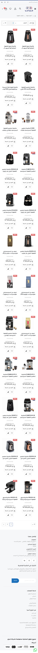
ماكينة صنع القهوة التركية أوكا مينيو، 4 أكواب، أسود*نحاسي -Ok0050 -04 (27, 47)
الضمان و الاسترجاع (30, 627)
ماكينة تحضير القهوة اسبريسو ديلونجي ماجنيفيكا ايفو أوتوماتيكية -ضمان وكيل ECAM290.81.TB (10, 335)
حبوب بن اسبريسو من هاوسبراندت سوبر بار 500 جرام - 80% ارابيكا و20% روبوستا (10, 252)
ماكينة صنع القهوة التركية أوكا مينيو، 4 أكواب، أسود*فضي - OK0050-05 (10, 47)
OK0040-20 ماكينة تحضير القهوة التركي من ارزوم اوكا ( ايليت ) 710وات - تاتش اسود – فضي (28, 211)
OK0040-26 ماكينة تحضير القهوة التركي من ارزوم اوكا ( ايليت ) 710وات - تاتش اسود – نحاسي (10, 170)
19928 (34, 546)
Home (35, 16)
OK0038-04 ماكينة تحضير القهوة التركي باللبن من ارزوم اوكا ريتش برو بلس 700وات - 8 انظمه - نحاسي (28, 458)
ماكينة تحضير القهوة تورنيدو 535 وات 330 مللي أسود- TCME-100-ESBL (28, 88)
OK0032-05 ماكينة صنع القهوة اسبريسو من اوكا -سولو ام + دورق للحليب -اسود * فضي (10, 499)
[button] (30, 64)
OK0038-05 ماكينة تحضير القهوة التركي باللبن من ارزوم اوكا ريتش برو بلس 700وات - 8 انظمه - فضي (10, 458)
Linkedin (24, 561)
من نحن (34, 613)
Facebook (34, 561)
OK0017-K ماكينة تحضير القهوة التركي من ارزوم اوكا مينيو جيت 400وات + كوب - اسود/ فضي (10, 417)
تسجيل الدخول (32, 594)
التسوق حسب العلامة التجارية (28, 622)
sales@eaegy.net (31, 551)
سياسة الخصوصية (31, 625)
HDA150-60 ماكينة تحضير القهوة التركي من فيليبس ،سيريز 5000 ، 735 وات (28, 252)
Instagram (29, 561)
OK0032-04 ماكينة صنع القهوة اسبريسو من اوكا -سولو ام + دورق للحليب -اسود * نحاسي (28, 499)
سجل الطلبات (32, 605)
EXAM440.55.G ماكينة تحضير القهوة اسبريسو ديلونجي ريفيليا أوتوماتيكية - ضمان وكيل (10, 376)
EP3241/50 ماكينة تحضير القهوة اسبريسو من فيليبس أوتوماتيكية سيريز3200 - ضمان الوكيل (10, 211)
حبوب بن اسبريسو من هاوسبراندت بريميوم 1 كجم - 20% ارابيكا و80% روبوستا (10, 293)
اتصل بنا (33, 615)
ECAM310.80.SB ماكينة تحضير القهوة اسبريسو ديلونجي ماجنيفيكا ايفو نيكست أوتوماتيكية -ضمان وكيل (28, 417)
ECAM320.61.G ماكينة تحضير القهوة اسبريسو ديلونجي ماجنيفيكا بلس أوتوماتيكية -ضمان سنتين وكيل (28, 170)
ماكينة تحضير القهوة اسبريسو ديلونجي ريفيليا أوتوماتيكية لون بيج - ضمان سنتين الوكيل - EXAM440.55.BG (10, 129)
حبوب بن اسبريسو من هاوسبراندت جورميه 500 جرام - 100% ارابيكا (28, 293)
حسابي (34, 596)
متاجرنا (34, 618)
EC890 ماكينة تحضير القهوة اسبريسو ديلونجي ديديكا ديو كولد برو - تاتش (28, 129)
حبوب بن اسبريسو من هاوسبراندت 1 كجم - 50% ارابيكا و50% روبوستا (28, 335)
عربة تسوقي (32, 598)
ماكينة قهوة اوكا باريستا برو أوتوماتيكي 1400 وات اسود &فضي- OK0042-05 (10, 88)
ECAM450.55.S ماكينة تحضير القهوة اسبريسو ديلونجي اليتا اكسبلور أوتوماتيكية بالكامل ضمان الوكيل (28, 376)
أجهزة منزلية (29, 15)
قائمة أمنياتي (32, 603)
